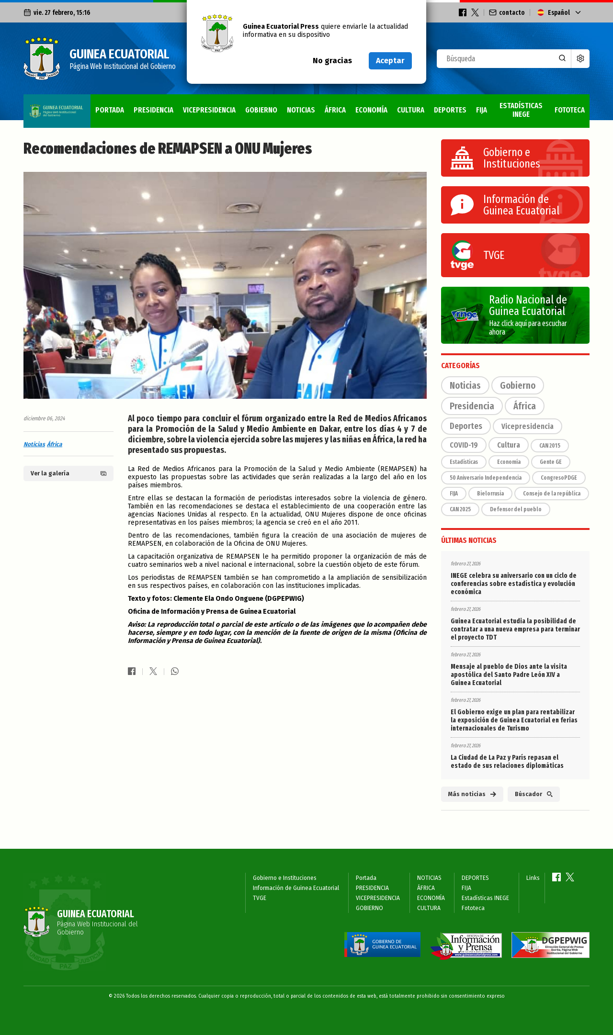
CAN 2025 (460, 509)
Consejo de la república (551, 493)
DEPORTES (421, 106)
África (54, 444)
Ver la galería (68, 473)
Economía (509, 462)
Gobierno (517, 385)
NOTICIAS (256, 106)
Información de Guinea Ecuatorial (296, 888)
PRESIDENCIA (93, 106)
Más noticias (472, 794)
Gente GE (551, 462)
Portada (44, 106)
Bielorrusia (490, 493)
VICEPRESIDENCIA (154, 106)
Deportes (466, 426)
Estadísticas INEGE (506, 106)
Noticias (34, 444)
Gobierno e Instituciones (285, 878)
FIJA (455, 106)
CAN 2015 (549, 445)
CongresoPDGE (559, 477)
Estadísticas (464, 462)
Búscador (534, 794)
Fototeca (568, 106)
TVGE (259, 898)
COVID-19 (464, 445)
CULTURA (377, 106)
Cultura (508, 445)
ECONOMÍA (334, 106)
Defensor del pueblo (516, 509)
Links (533, 878)
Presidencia (472, 406)
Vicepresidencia (527, 426)
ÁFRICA (293, 106)
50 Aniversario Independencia (486, 477)
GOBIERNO (212, 106)
